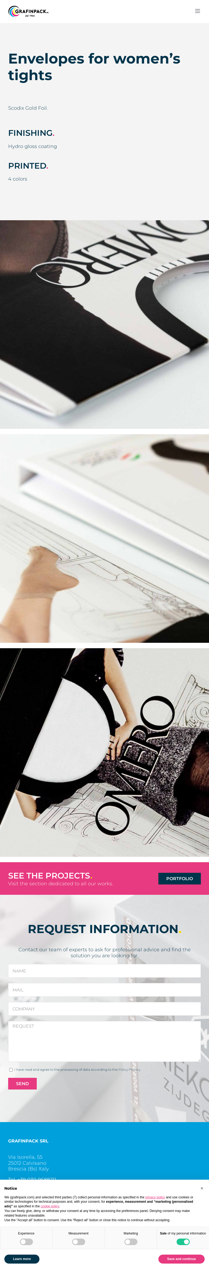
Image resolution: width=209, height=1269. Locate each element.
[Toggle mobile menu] (198, 11)
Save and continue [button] (181, 1259)
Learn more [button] (22, 1259)
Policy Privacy (129, 1070)
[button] (202, 1188)
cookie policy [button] (50, 1206)
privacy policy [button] (155, 1197)
